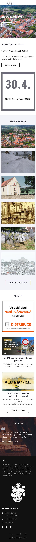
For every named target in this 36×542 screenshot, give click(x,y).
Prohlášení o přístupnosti (18, 538)
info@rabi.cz (9, 522)
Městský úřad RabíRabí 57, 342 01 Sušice (12, 514)
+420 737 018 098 (11, 519)
